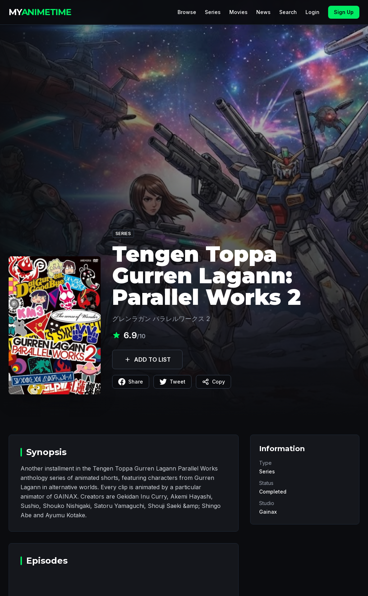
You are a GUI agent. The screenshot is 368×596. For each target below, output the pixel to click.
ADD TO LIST (147, 359)
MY (40, 12)
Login (312, 12)
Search (288, 12)
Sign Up (344, 12)
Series (213, 12)
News (263, 12)
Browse (187, 12)
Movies (238, 12)
